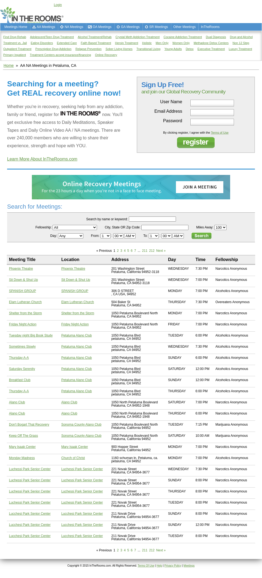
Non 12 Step (241, 43)
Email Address (168, 111)
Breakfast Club (20, 380)
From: (95, 236)
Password (172, 121)
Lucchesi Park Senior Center (30, 514)
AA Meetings (46, 27)
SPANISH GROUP (22, 291)
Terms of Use (220, 132)
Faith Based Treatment (96, 43)
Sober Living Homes (118, 49)
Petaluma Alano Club (76, 335)
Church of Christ (73, 458)
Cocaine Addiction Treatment (183, 37)
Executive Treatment (211, 49)
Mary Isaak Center (22, 447)
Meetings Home (15, 27)
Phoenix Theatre (21, 269)
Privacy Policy (172, 565)
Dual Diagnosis (216, 37)
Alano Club (17, 402)
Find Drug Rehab (14, 37)
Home (9, 65)
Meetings (189, 565)
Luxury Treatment (240, 49)
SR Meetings (158, 27)
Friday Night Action (22, 324)
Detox (190, 49)
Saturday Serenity (22, 369)
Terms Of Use (146, 565)
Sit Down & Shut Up (23, 280)
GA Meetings (130, 27)
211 (144, 251)
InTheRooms (210, 27)
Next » (161, 251)
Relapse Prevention (88, 49)
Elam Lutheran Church (25, 302)
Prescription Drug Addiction (53, 49)
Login (58, 5)
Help (159, 565)
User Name (171, 102)
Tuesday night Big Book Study (31, 335)
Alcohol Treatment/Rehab (95, 37)
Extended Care (67, 43)
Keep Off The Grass (23, 436)
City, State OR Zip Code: (123, 227)
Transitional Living (148, 49)
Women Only (181, 43)
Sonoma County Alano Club (81, 424)
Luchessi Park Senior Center (30, 469)
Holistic (147, 43)
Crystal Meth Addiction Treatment (137, 37)
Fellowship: (43, 227)
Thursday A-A (19, 358)
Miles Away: (205, 227)
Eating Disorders (42, 43)
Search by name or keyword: (107, 219)
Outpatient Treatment (17, 49)
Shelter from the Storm (25, 313)
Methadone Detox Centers (211, 43)
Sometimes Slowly (22, 346)
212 (151, 251)
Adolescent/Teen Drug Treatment (52, 37)
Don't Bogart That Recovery (29, 424)
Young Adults (173, 49)
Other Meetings (184, 27)
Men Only (162, 43)
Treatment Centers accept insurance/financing (60, 54)
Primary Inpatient (14, 54)
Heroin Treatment (126, 43)
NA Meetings (74, 27)
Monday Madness (22, 458)
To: (145, 236)
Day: (54, 236)
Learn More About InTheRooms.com (42, 159)
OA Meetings (102, 27)
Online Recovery (106, 54)
